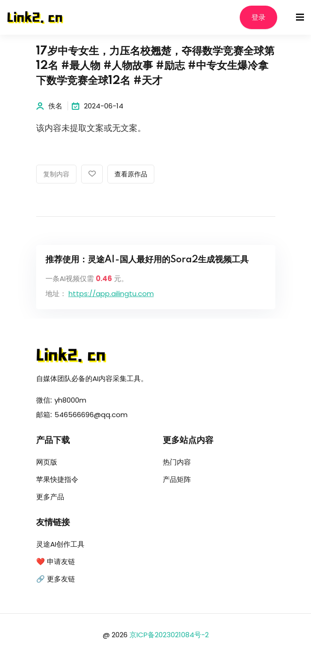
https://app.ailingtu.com (111, 293)
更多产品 (50, 497)
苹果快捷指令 (57, 479)
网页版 (46, 462)
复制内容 (56, 174)
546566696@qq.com (91, 415)
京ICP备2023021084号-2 (169, 635)
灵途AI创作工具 (60, 544)
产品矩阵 (177, 479)
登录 (258, 18)
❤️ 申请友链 (55, 561)
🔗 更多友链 (55, 579)
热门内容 (177, 462)
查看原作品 (130, 174)
